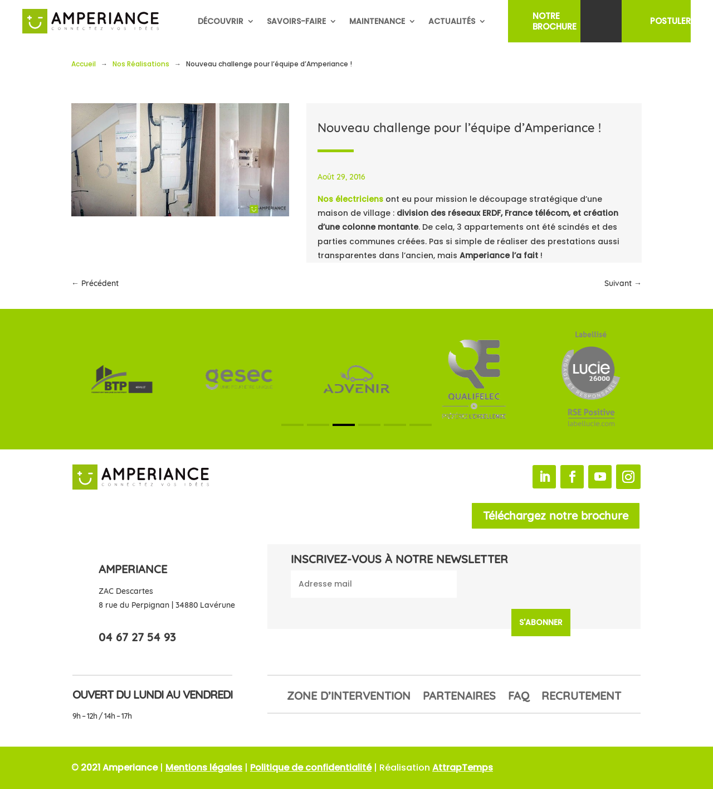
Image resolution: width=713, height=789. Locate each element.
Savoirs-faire (296, 21)
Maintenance (377, 21)
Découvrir (220, 21)
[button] (292, 425)
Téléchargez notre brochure (555, 515)
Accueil (83, 64)
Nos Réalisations (141, 64)
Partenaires (459, 697)
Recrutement (581, 697)
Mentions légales (203, 767)
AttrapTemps (462, 767)
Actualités (451, 21)
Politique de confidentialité (311, 767)
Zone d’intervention (349, 697)
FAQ (518, 697)
